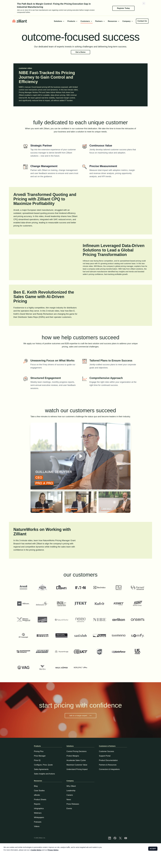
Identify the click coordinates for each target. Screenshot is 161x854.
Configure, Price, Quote (43, 765)
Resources (114, 21)
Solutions (59, 21)
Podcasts (37, 822)
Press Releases (73, 804)
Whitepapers (39, 817)
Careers (70, 795)
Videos (36, 826)
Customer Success (106, 751)
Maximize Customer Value (77, 765)
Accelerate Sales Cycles (76, 760)
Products (72, 21)
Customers (86, 21)
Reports (37, 804)
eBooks (37, 795)
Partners (100, 21)
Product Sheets (40, 799)
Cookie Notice (36, 850)
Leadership (71, 791)
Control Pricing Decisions (77, 751)
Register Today (123, 8)
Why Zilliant (71, 786)
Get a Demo (81, 52)
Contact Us (142, 21)
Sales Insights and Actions (44, 774)
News (69, 799)
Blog (36, 786)
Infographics (39, 808)
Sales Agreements (41, 769)
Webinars (37, 813)
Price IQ (37, 760)
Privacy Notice (53, 850)
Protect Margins (73, 756)
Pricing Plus (38, 751)
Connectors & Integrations (109, 769)
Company (127, 21)
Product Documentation (108, 760)
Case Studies (39, 791)
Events (69, 808)
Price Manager (40, 756)
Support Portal (104, 756)
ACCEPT (153, 849)
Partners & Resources (108, 765)
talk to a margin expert (80, 715)
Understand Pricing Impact (77, 769)
